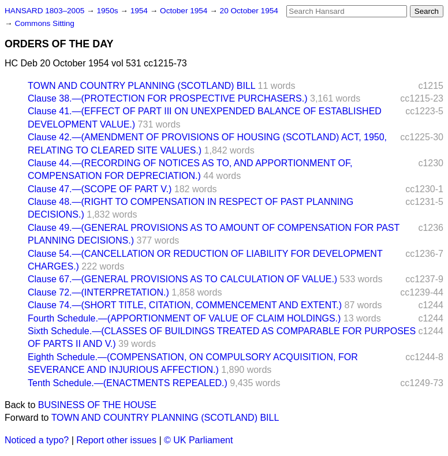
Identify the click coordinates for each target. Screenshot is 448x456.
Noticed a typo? (37, 440)
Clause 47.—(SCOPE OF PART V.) (99, 189)
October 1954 (185, 10)
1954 (140, 10)
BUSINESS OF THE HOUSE (97, 405)
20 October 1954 (249, 10)
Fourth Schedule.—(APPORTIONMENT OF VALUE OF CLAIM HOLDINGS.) (184, 318)
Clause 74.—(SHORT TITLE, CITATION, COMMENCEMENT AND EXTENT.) (185, 305)
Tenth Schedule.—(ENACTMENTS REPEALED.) (127, 383)
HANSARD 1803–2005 (44, 10)
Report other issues (116, 440)
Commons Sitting (44, 23)
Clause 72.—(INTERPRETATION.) (98, 292)
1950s (108, 10)
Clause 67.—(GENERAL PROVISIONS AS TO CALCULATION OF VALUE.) (182, 279)
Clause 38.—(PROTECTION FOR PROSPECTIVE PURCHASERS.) (168, 98)
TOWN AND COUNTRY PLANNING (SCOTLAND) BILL (141, 86)
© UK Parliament (198, 440)
